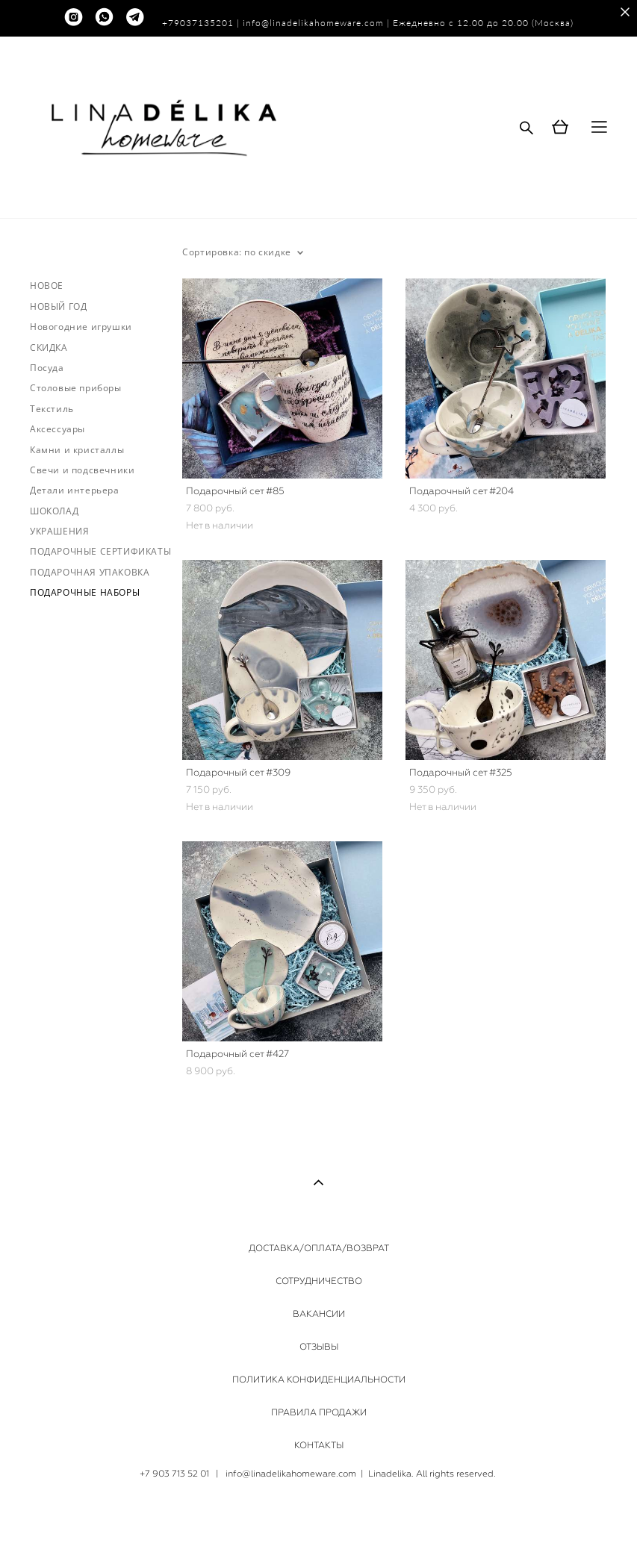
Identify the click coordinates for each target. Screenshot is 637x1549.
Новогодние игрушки (81, 326)
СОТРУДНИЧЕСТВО (319, 1281)
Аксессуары (57, 429)
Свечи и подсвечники (82, 470)
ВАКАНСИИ (319, 1314)
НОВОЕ (46, 285)
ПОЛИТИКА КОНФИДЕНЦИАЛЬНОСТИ (318, 1379)
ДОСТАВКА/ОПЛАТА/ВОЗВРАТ (319, 1248)
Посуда (47, 367)
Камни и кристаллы (77, 449)
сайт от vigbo (318, 1514)
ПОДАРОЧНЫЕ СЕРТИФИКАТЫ (100, 551)
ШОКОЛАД (54, 511)
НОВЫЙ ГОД (58, 306)
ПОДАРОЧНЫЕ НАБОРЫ (85, 592)
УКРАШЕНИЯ (59, 531)
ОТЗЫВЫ (318, 1346)
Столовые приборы (76, 387)
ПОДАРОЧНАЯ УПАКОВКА (89, 572)
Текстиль (52, 408)
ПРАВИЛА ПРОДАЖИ (319, 1412)
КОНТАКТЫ (319, 1445)
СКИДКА (49, 347)
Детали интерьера (74, 490)
